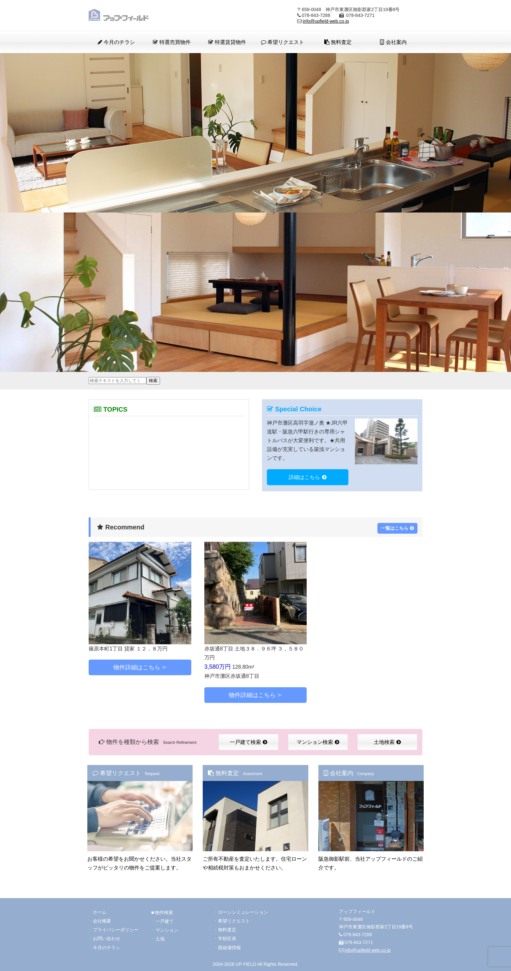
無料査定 (338, 42)
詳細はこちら (308, 477)
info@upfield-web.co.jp (326, 21)
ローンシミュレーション (243, 909)
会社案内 (393, 42)
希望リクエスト (282, 42)
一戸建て (164, 918)
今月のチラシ (116, 42)
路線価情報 (229, 945)
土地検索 (387, 741)
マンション (166, 927)
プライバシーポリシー (116, 927)
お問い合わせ (106, 936)
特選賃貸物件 (227, 42)
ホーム (100, 909)
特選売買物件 (171, 42)
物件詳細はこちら (136, 666)
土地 (160, 936)
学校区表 (227, 936)
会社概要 (102, 918)
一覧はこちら (397, 526)
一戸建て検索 (248, 741)
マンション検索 (318, 741)
